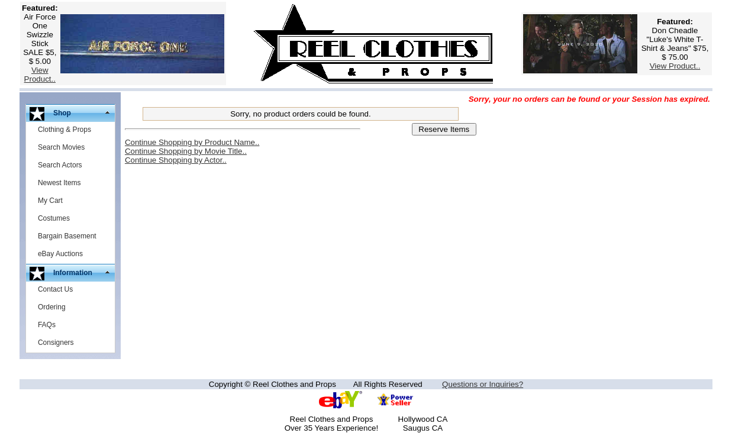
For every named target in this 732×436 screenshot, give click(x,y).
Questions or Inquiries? (482, 384)
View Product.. (40, 74)
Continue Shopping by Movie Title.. (186, 151)
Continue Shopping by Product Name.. (192, 142)
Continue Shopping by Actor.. (176, 160)
